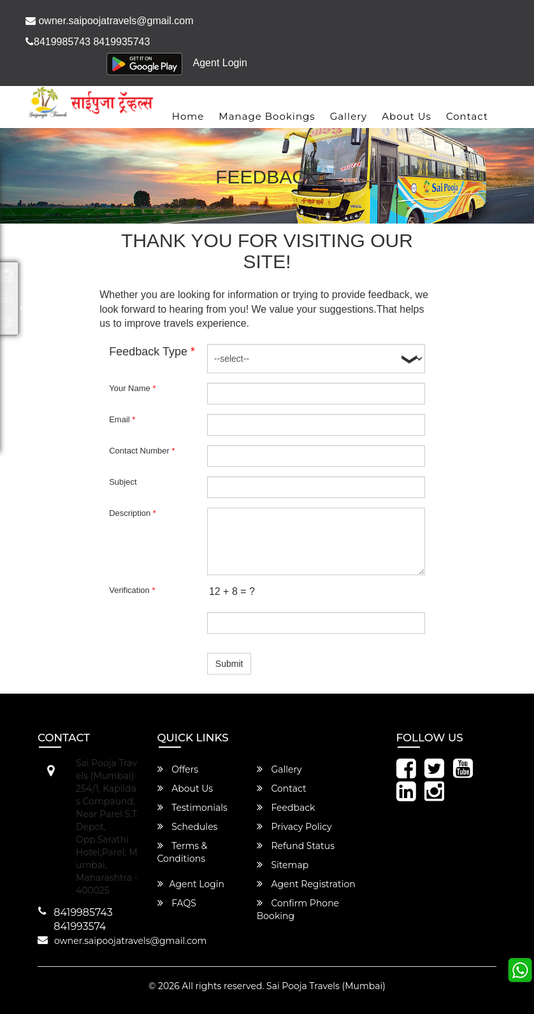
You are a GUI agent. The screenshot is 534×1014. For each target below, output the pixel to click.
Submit (229, 664)
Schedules (187, 826)
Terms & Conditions (182, 852)
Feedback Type (152, 351)
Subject (122, 482)
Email (122, 419)
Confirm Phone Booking (298, 909)
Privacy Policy (294, 826)
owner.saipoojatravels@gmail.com (109, 20)
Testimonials (192, 807)
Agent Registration (306, 884)
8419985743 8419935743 (87, 41)
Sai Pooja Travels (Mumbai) (326, 986)
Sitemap (282, 865)
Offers (178, 769)
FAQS (176, 903)
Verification (132, 590)
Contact (467, 116)
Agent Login (220, 62)
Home (188, 116)
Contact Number (142, 450)
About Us (406, 116)
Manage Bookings (267, 116)
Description (132, 513)
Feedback (286, 807)
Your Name (132, 388)
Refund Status (296, 846)
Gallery (349, 116)
